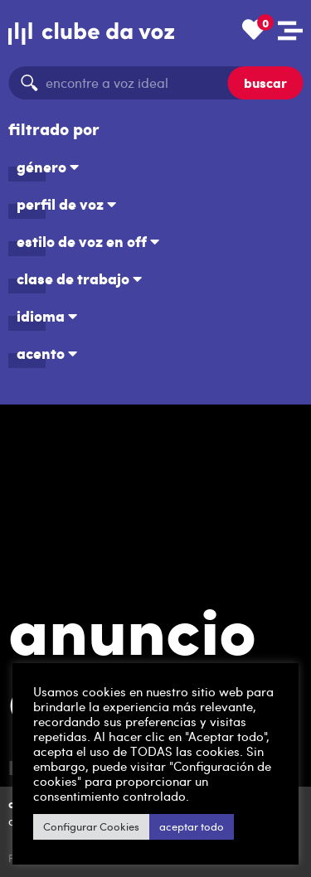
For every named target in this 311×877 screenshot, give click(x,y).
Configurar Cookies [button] (91, 826)
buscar (265, 82)
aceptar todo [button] (191, 826)
